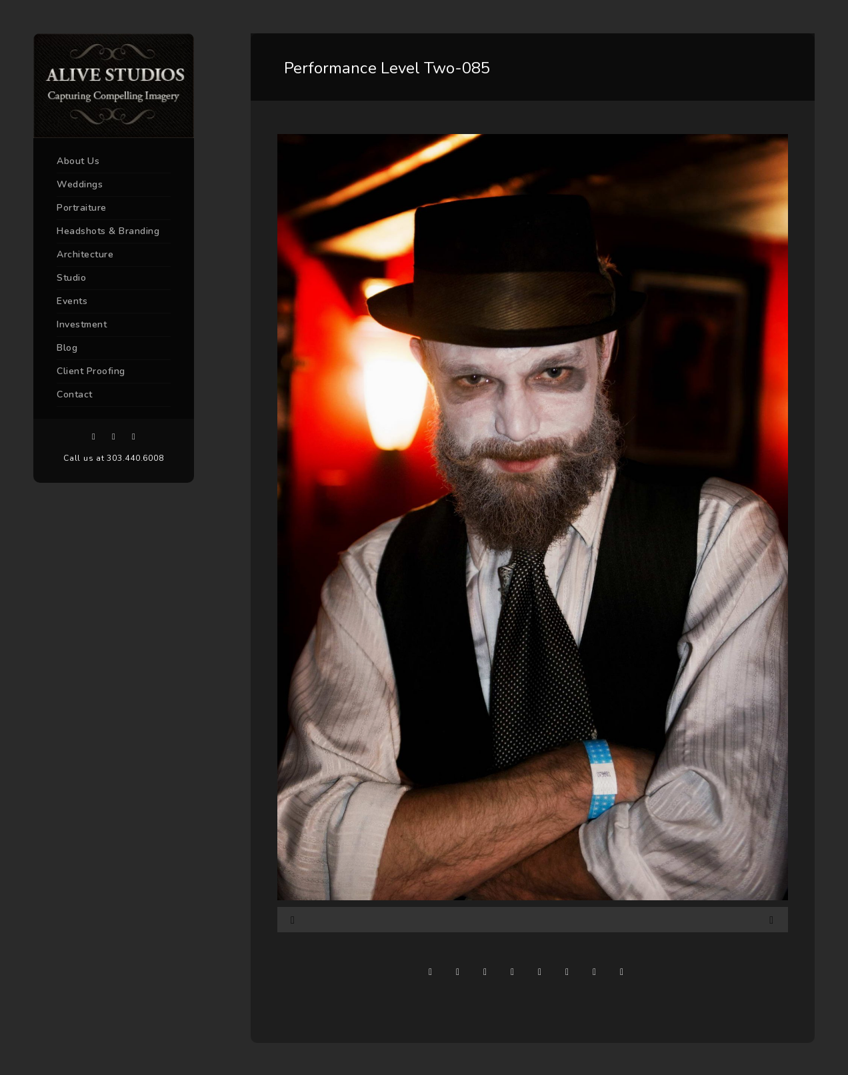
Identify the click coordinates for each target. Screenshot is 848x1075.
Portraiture (82, 207)
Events (72, 301)
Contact (75, 394)
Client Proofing (91, 371)
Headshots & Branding (108, 231)
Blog (67, 347)
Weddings (80, 184)
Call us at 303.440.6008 (113, 458)
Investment (82, 324)
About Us (78, 161)
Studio (71, 277)
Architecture (85, 254)
